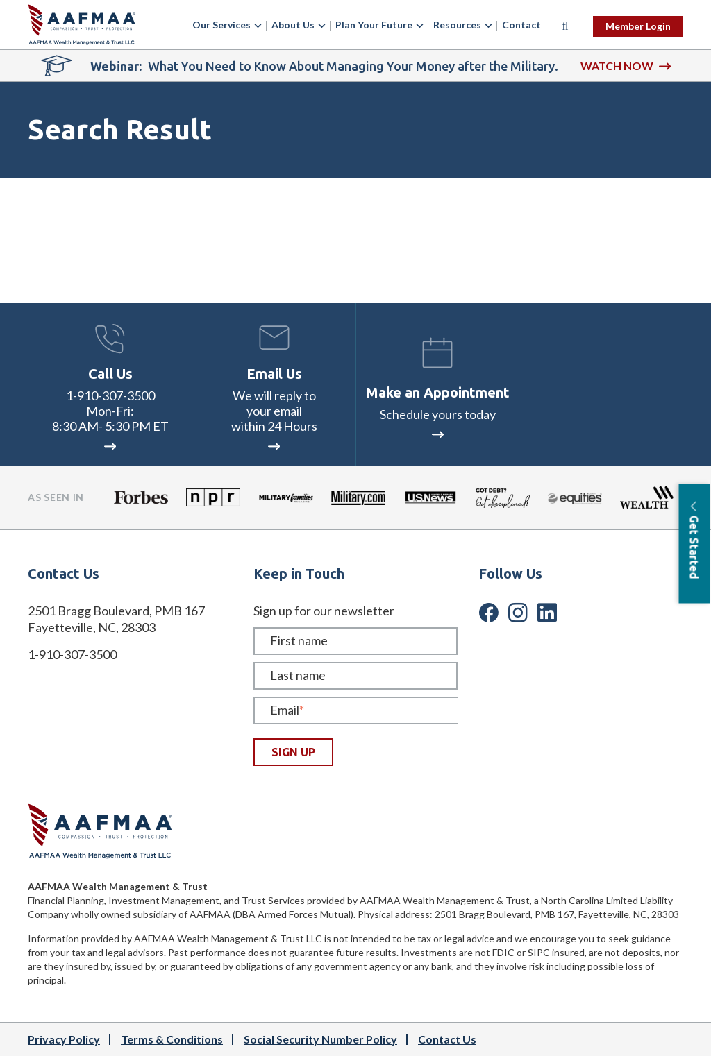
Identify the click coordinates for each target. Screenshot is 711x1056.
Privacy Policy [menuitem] (64, 1039)
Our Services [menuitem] (221, 25)
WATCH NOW (625, 65)
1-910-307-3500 (110, 395)
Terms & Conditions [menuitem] (172, 1039)
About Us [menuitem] (293, 25)
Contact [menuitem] (521, 25)
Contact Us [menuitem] (447, 1039)
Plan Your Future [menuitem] (373, 25)
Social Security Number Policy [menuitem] (320, 1039)
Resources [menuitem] (457, 25)
